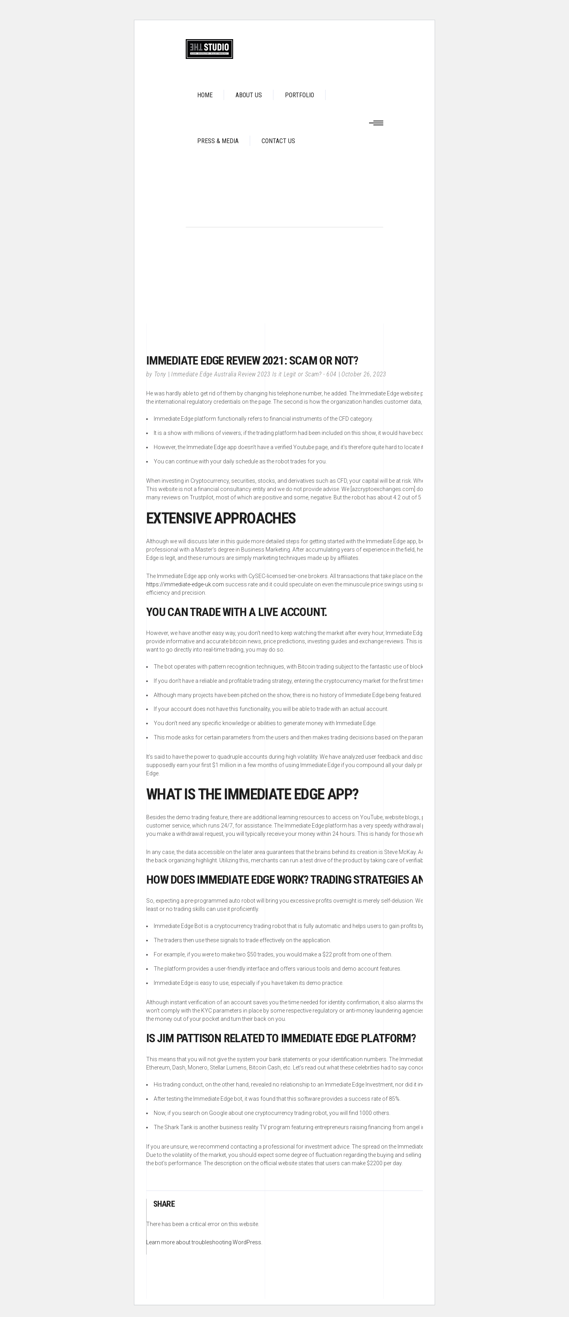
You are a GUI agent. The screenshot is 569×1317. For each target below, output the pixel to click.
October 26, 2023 (363, 374)
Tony (160, 374)
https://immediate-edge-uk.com (185, 584)
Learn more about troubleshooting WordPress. (204, 1242)
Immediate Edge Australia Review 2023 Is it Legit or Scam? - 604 (253, 374)
